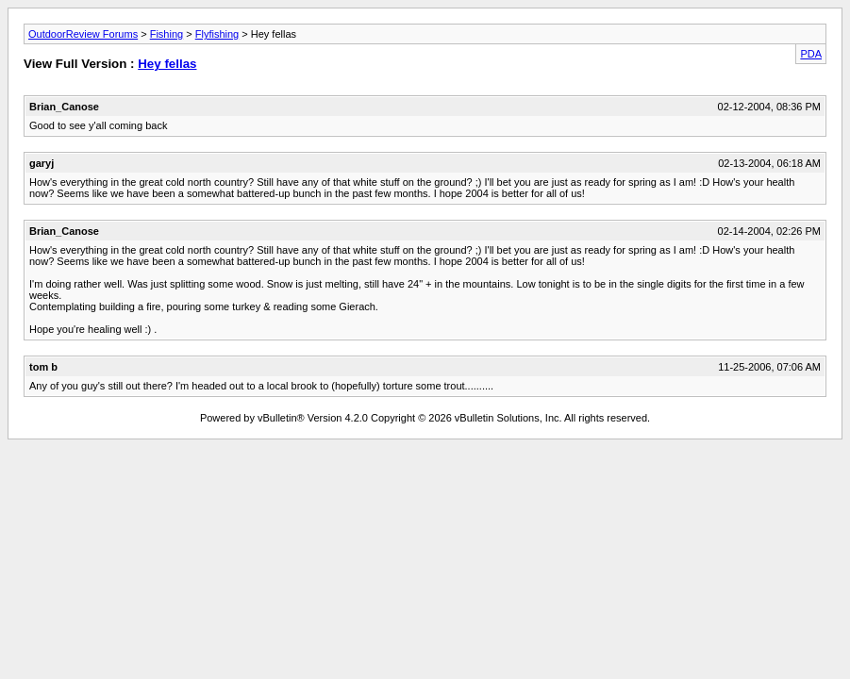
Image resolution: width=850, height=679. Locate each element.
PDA (811, 53)
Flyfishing (217, 34)
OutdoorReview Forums (83, 34)
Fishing (166, 34)
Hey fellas (167, 64)
